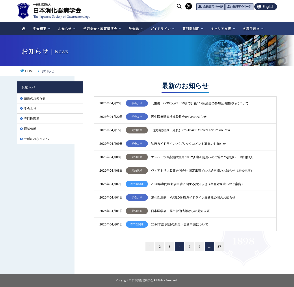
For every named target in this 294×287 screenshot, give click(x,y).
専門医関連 (31, 118)
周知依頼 (30, 128)
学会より (30, 108)
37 (219, 246)
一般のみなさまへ (36, 139)
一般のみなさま (254, 17)
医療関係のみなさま (211, 17)
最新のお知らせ (35, 98)
